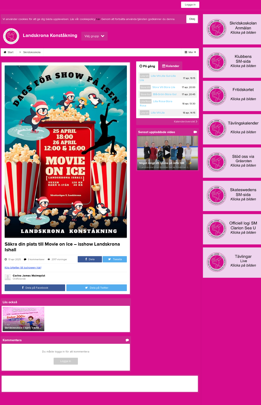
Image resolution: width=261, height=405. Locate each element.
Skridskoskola (30, 52)
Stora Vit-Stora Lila (163, 87)
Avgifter (78, 52)
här (98, 19)
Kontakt (119, 52)
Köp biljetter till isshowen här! (23, 267)
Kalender (99, 52)
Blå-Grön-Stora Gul (164, 94)
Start (8, 52)
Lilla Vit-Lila (157, 113)
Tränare (138, 52)
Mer (190, 52)
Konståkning (56, 52)
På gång (147, 66)
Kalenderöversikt (185, 121)
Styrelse (159, 52)
